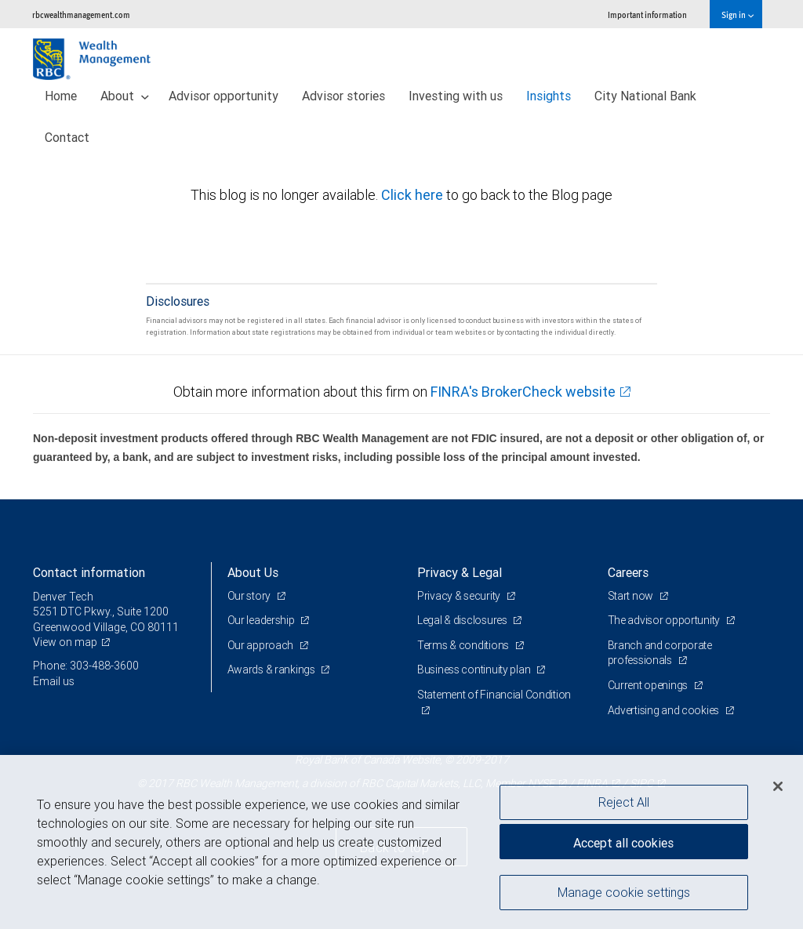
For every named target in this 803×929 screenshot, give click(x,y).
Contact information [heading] (89, 572)
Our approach (261, 645)
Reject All (623, 802)
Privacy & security (460, 596)
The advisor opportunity (665, 620)
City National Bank (645, 95)
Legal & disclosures (463, 620)
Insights (548, 95)
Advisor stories (343, 95)
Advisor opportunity (223, 95)
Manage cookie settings (624, 892)
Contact (67, 137)
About (124, 95)
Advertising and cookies (664, 710)
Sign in (737, 14)
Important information (647, 14)
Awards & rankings (272, 669)
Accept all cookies (623, 843)
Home (61, 95)
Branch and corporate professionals (660, 653)
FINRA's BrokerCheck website (523, 392)
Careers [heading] (628, 572)
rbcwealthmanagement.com (81, 14)
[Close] (778, 786)
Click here (413, 195)
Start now (632, 596)
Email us (53, 681)
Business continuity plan (474, 669)
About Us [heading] (252, 572)
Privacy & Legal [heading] (459, 572)
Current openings (649, 685)
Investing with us (456, 95)
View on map (65, 642)
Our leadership (262, 620)
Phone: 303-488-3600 (86, 666)
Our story (250, 596)
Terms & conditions (464, 645)
